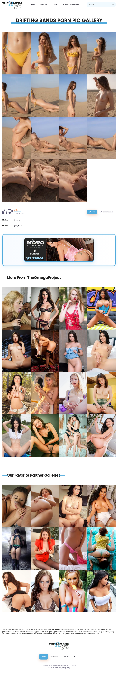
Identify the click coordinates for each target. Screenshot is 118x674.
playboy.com (17, 225)
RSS (75, 657)
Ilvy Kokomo (15, 220)
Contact (55, 4)
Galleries (43, 4)
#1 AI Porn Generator (71, 4)
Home (33, 4)
